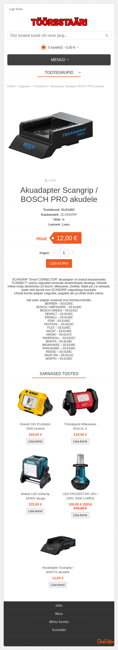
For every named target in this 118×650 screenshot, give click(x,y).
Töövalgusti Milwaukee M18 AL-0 (80, 426)
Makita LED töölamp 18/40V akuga (35, 496)
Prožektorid (40, 86)
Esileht (11, 86)
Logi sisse (16, 9)
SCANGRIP (68, 214)
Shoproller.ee (105, 641)
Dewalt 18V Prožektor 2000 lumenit (35, 426)
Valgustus (24, 86)
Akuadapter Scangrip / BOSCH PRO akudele (77, 86)
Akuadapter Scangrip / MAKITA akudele (58, 570)
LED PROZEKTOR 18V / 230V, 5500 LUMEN (80, 496)
